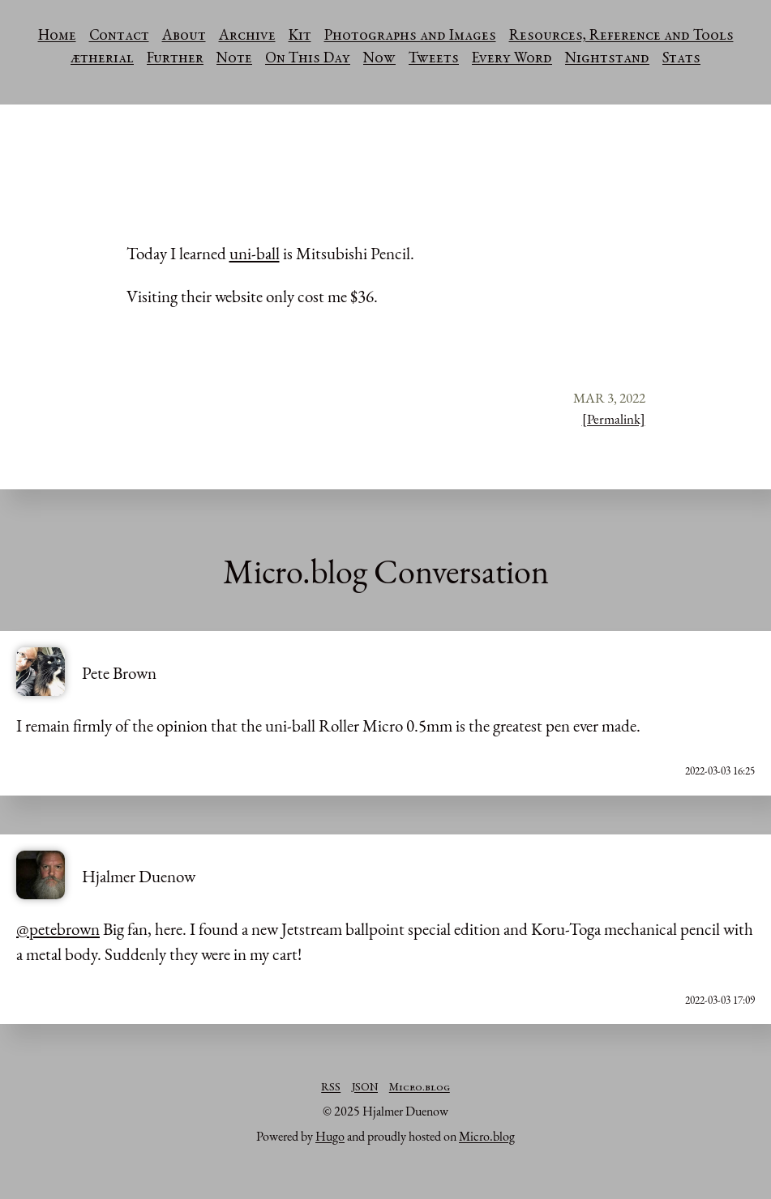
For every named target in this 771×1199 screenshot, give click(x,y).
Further (175, 59)
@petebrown (58, 929)
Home (57, 36)
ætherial (102, 59)
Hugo (330, 1136)
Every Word (512, 59)
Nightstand (607, 59)
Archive (247, 36)
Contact (119, 36)
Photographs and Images (410, 36)
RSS (331, 1088)
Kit (300, 36)
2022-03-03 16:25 (720, 771)
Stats (681, 59)
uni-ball (254, 253)
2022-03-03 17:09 (720, 1000)
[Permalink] (613, 419)
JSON (365, 1088)
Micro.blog (419, 1088)
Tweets (434, 59)
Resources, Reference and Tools (621, 36)
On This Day (307, 59)
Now (379, 59)
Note (234, 59)
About (184, 36)
